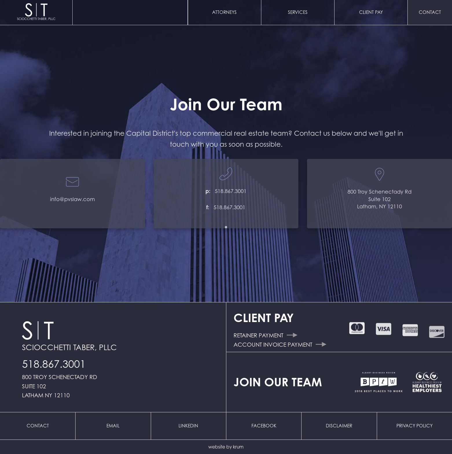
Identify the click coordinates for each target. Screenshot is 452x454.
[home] (36, 12)
